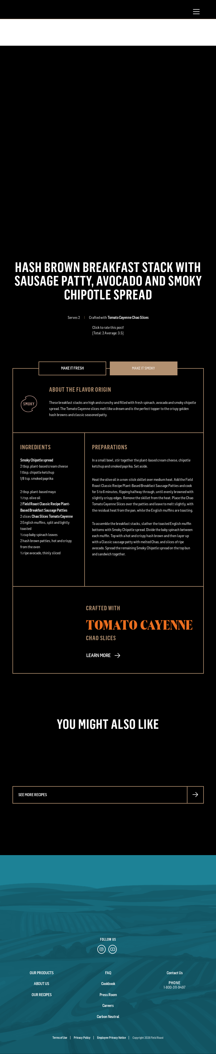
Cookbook (108, 983)
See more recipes (32, 795)
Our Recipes (42, 994)
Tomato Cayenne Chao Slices (128, 317)
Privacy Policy (82, 1037)
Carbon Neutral (108, 1016)
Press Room (108, 994)
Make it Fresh (72, 368)
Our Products (42, 973)
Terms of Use (59, 1037)
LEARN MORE (98, 655)
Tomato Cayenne (139, 624)
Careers (108, 1005)
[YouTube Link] (112, 950)
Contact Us (175, 973)
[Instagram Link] (101, 950)
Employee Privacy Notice (111, 1037)
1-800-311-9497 (174, 987)
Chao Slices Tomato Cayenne (52, 516)
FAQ (108, 973)
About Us (41, 983)
